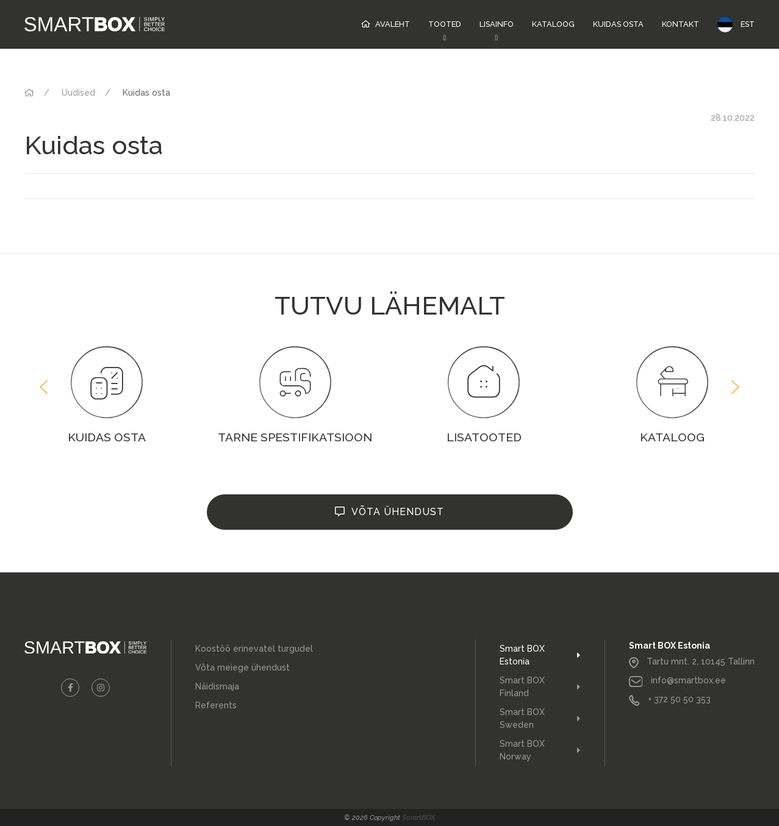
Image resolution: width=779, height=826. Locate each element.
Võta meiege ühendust (242, 667)
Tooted (444, 24)
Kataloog (553, 24)
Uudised (78, 93)
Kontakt (680, 24)
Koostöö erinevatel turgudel (254, 648)
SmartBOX (418, 817)
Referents (216, 705)
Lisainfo (496, 24)
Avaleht (392, 24)
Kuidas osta (618, 24)
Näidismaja (217, 686)
